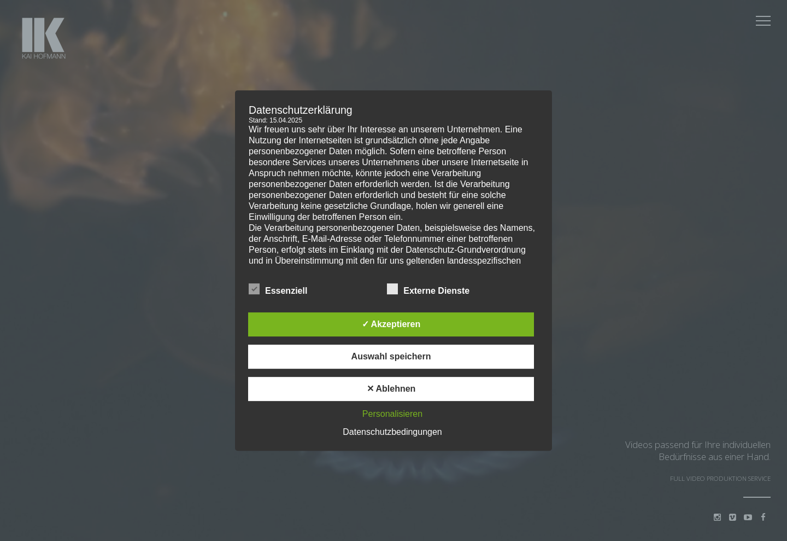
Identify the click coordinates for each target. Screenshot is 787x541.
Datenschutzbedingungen (392, 432)
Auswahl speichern (391, 356)
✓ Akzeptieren (391, 324)
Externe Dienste (428, 288)
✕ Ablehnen (391, 388)
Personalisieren (392, 413)
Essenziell (278, 288)
